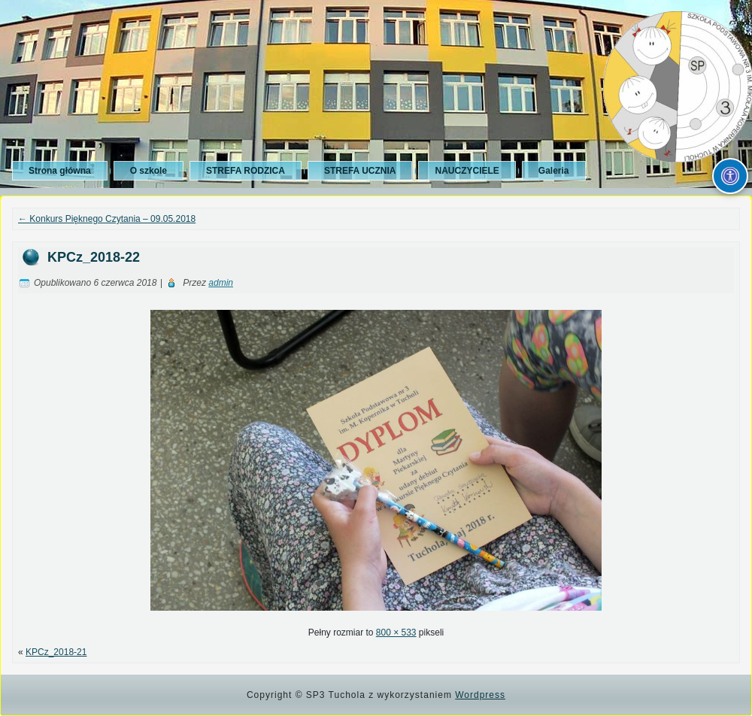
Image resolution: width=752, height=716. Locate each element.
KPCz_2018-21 (56, 652)
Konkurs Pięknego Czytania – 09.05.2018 (107, 219)
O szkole (148, 170)
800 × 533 (396, 632)
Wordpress (480, 695)
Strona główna (60, 170)
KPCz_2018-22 (93, 257)
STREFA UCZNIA (360, 170)
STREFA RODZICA (245, 170)
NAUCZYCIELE (467, 170)
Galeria (553, 170)
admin (220, 283)
